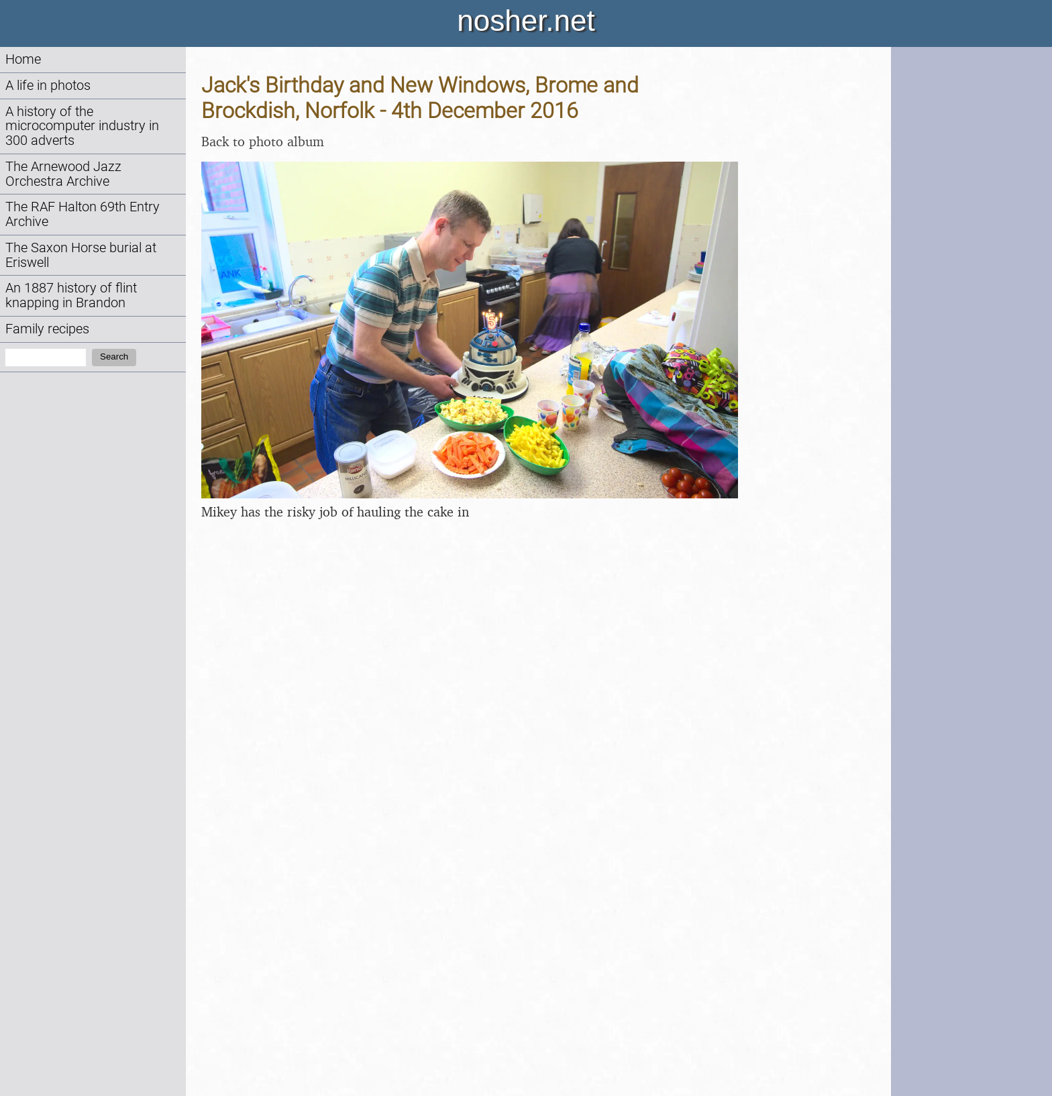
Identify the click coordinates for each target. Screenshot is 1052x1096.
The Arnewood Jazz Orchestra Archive (63, 174)
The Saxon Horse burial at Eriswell (80, 255)
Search (114, 356)
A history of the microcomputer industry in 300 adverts (82, 126)
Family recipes (47, 329)
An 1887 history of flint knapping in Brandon (71, 295)
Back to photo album (262, 141)
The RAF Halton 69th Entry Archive (82, 214)
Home (23, 59)
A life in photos (48, 85)
